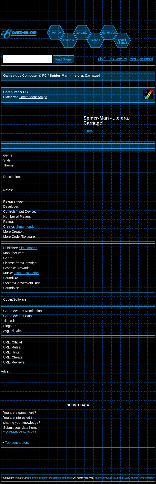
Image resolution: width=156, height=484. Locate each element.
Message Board (141, 59)
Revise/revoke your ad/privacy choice (117, 477)
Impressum (146, 477)
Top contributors (17, 442)
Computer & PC (34, 75)
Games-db (11, 75)
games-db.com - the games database (51, 477)
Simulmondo (25, 226)
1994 (89, 131)
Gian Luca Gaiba (26, 273)
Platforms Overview (112, 59)
